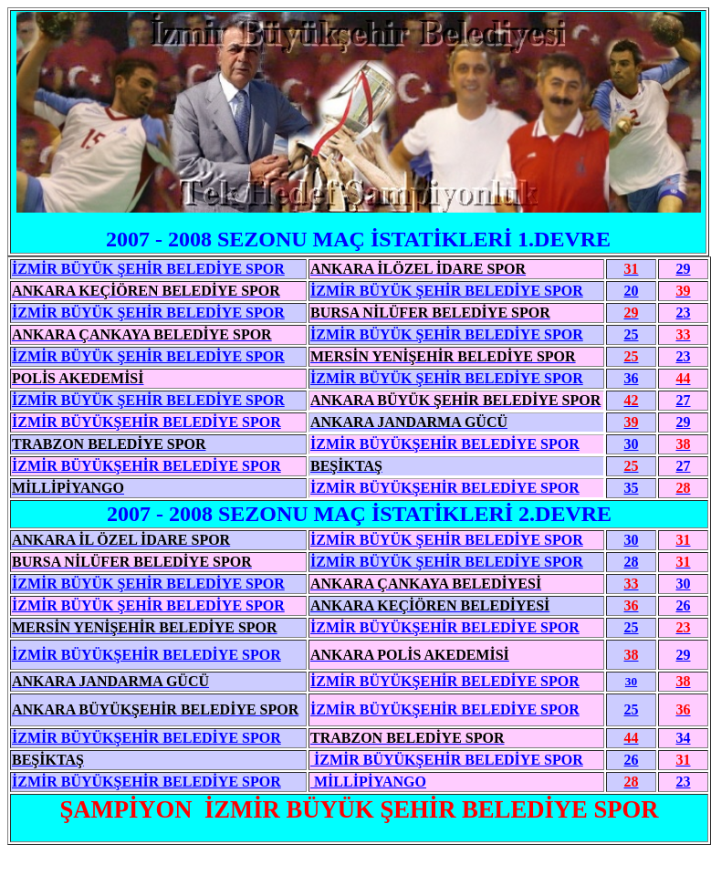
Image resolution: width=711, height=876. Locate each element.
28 (631, 561)
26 (683, 605)
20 (631, 290)
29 (683, 268)
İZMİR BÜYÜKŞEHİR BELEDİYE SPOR (445, 487)
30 (631, 540)
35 (631, 487)
